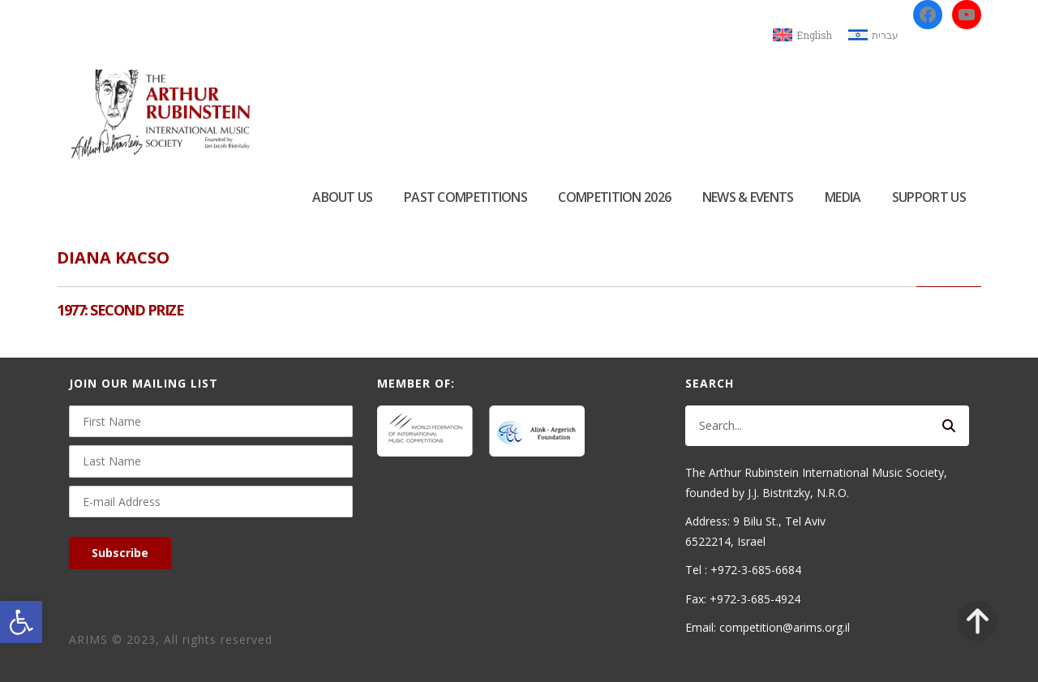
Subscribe (120, 552)
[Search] (949, 425)
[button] (21, 622)
